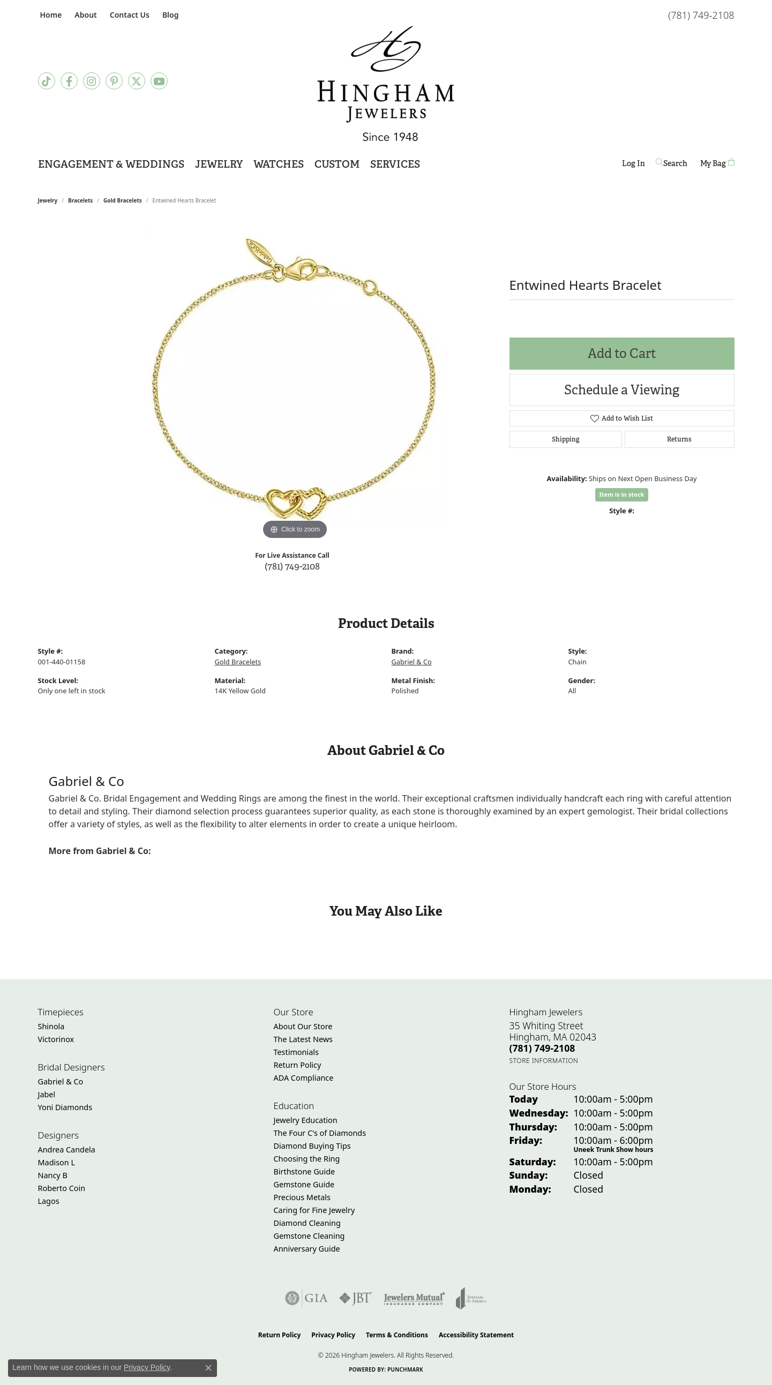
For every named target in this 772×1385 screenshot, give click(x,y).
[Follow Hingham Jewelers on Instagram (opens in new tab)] (91, 80)
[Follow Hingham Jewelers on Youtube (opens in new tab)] (159, 80)
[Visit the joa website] (471, 1298)
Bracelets (80, 200)
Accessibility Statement (476, 1334)
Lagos (48, 1201)
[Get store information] (544, 1060)
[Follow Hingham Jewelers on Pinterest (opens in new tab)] (114, 80)
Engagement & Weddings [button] (111, 164)
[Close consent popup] (208, 1368)
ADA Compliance (304, 1078)
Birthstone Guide (304, 1171)
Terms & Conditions (397, 1334)
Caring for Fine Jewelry (314, 1210)
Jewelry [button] (219, 164)
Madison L (56, 1162)
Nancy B (53, 1175)
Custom (336, 164)
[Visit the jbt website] (356, 1298)
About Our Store (303, 1026)
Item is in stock (621, 494)
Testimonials (296, 1052)
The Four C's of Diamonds (320, 1133)
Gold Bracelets (122, 200)
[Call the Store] (542, 1048)
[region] (295, 381)
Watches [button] (278, 164)
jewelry (48, 200)
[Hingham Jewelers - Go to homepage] (386, 83)
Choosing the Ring (307, 1159)
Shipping (566, 439)
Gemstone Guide (304, 1184)
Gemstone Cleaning (309, 1236)
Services (395, 164)
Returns (679, 439)
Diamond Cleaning (307, 1223)
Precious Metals (302, 1197)
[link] (50, 14)
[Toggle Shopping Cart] (717, 163)
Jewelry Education (306, 1120)
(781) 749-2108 (292, 566)
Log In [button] (633, 165)
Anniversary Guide (307, 1249)
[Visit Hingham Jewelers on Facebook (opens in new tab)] (69, 80)
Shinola (51, 1026)
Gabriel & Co (412, 662)
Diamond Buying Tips (312, 1146)
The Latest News (303, 1039)
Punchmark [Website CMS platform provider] (405, 1369)
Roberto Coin (62, 1188)
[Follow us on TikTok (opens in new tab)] (46, 80)
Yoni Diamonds (65, 1107)
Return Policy (297, 1065)
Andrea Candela (66, 1149)
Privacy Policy (333, 1334)
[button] (84, 14)
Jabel (47, 1094)
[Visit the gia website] (306, 1298)
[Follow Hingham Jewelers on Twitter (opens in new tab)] (136, 80)
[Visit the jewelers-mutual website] (414, 1298)
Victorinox (56, 1039)
